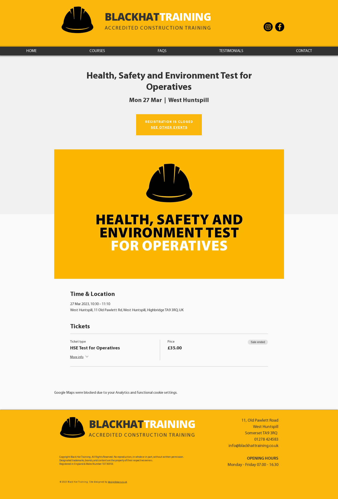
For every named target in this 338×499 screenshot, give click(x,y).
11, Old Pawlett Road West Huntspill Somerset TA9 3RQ (260, 426)
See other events (169, 127)
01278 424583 (266, 439)
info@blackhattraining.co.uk (253, 446)
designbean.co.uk (117, 482)
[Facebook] (279, 26)
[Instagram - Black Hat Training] (268, 26)
